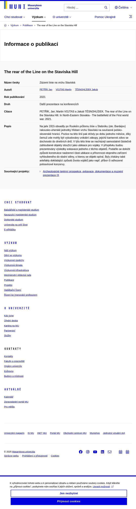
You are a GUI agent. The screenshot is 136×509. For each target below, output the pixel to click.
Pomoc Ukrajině (105, 17)
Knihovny (9, 371)
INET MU (42, 433)
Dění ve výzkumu (13, 255)
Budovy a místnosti (13, 376)
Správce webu (11, 455)
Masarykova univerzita (23, 451)
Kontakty (8, 356)
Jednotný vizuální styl (114, 433)
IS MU (31, 433)
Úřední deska (11, 320)
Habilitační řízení (12, 290)
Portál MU (55, 433)
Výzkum (10, 243)
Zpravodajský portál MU (16, 401)
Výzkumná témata (13, 265)
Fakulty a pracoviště (14, 361)
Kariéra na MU (11, 325)
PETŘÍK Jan (46, 89)
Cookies (55, 455)
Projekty (8, 285)
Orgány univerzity (13, 366)
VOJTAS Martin (63, 89)
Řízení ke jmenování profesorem (20, 295)
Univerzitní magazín (14, 433)
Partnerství (9, 330)
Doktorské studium (13, 219)
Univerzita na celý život (16, 224)
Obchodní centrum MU (75, 433)
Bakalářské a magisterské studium (21, 210)
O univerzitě (17, 308)
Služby (7, 335)
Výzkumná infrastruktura (16, 270)
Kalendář (8, 397)
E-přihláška (10, 229)
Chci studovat (18, 202)
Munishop (95, 433)
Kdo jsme (9, 315)
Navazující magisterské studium (20, 214)
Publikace (9, 280)
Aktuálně (12, 389)
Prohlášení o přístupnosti (35, 455)
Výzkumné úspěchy (14, 260)
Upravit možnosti (103, 488)
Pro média (9, 406)
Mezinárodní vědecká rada (17, 275)
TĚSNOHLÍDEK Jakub (86, 89)
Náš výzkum (10, 250)
